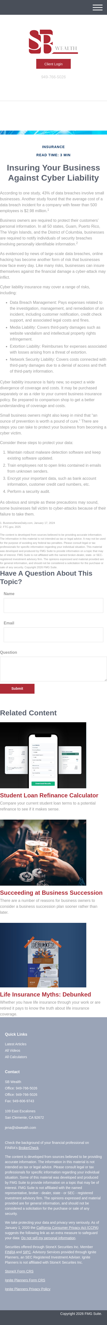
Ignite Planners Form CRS (25, 1280)
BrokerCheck (29, 1148)
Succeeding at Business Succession (51, 892)
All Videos (12, 1050)
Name (9, 594)
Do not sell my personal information (48, 1238)
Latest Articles (15, 1044)
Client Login (53, 64)
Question (8, 652)
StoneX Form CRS (19, 1271)
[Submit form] (17, 689)
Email (9, 623)
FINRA (10, 1252)
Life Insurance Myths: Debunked (45, 994)
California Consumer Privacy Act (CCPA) (67, 1228)
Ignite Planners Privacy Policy (27, 1289)
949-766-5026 (53, 77)
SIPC (27, 1252)
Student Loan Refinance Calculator (49, 795)
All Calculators (16, 1057)
